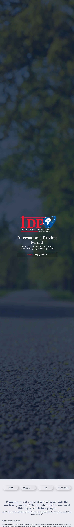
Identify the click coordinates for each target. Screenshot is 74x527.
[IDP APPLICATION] (63, 488)
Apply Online (37, 254)
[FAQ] (46, 488)
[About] (11, 488)
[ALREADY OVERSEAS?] (28, 488)
